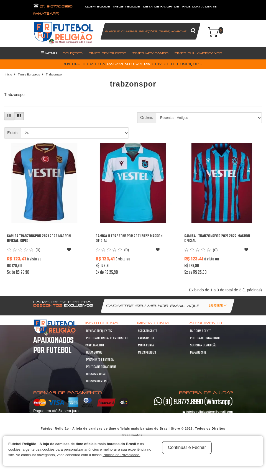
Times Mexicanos (150, 53)
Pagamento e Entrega (100, 360)
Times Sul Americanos (198, 53)
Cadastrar (218, 306)
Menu (49, 53)
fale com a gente (199, 6)
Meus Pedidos (126, 6)
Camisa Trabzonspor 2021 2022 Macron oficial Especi (39, 238)
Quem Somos (94, 353)
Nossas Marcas (96, 374)
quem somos (97, 6)
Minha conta (146, 345)
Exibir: (12, 132)
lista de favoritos (161, 6)
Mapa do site (198, 353)
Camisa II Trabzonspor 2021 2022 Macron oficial (129, 238)
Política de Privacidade (101, 367)
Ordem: (146, 117)
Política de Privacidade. (121, 455)
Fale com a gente (200, 331)
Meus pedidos (147, 353)
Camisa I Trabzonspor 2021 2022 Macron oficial (217, 238)
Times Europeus (29, 74)
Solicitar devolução (203, 345)
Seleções (73, 53)
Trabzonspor (54, 74)
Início (8, 74)
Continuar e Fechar (187, 447)
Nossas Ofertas (96, 381)
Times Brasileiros (107, 53)
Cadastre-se (146, 338)
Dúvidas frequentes (99, 331)
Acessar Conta (147, 331)
